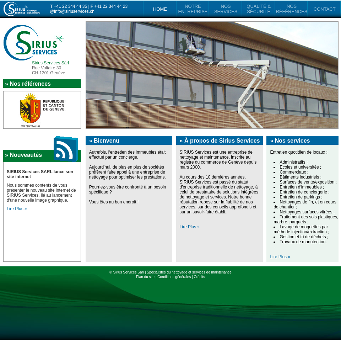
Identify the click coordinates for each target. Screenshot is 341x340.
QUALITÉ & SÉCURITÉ (259, 9)
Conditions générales (174, 277)
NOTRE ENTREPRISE (192, 9)
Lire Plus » (190, 226)
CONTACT (325, 9)
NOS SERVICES (226, 9)
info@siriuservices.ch (74, 11)
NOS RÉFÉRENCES (292, 9)
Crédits (199, 277)
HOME (160, 9)
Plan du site (145, 277)
